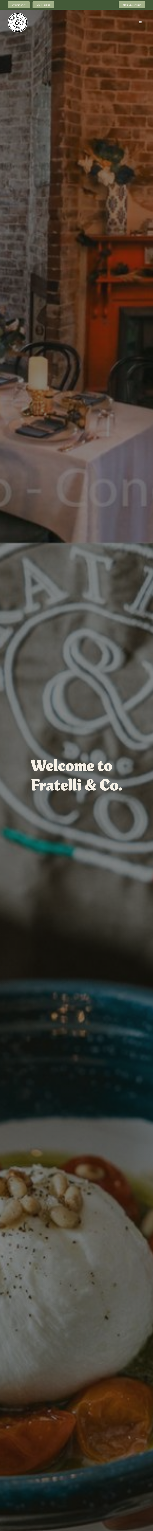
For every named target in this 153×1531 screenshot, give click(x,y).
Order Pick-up (43, 4)
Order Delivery (18, 4)
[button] (140, 22)
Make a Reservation (132, 4)
